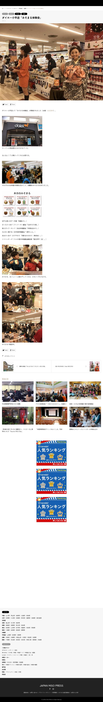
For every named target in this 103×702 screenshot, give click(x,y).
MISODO (9, 662)
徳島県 (8, 625)
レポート (11, 14)
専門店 (4, 667)
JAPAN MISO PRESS (51, 685)
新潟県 (14, 635)
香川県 (18, 625)
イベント (5, 14)
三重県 (8, 630)
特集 (3, 672)
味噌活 (4, 662)
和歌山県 (18, 637)
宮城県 (8, 627)
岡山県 (13, 615)
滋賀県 (34, 637)
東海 (3, 630)
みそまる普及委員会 (64, 692)
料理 (20, 672)
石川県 (13, 623)
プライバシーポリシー (45, 692)
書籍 (33, 652)
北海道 (4, 620)
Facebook (50, 689)
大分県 (13, 618)
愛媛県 (13, 625)
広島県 (23, 615)
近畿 (3, 637)
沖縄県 (4, 632)
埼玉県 (13, 640)
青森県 (33, 627)
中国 (3, 615)
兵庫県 (13, 637)
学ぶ (3, 664)
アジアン (9, 655)
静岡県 (23, 630)
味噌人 (4, 660)
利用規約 (54, 692)
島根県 (18, 615)
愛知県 (18, 630)
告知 (16, 650)
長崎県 (33, 618)
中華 (21, 655)
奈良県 (29, 637)
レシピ (4, 655)
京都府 (8, 637)
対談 (16, 672)
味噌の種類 (34, 664)
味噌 (14, 652)
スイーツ (15, 655)
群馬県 (34, 640)
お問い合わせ (33, 692)
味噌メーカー (5, 657)
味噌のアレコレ (10, 664)
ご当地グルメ (5, 648)
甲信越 (4, 635)
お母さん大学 (74, 692)
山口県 (8, 615)
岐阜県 (13, 630)
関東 (24, 14)
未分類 (4, 669)
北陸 (3, 623)
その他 (10, 652)
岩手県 (18, 627)
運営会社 (26, 692)
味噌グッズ (20, 652)
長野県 (19, 635)
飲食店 (4, 674)
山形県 (13, 627)
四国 (3, 625)
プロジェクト (9, 672)
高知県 (23, 625)
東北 (3, 627)
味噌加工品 (28, 652)
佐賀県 (8, 618)
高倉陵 (21, 662)
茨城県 (40, 640)
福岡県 (28, 618)
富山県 (8, 623)
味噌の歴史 (26, 664)
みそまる (7, 356)
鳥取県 (28, 615)
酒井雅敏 (15, 662)
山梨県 (9, 635)
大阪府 (24, 637)
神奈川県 (28, 640)
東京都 (17, 14)
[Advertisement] (51, 551)
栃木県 (23, 640)
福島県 (23, 627)
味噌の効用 (19, 664)
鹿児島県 (39, 618)
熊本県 (23, 618)
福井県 (18, 623)
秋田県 (28, 627)
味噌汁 (25, 655)
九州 (3, 618)
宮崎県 (18, 618)
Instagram (53, 689)
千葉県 (8, 640)
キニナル (4, 652)
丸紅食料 (50, 110)
